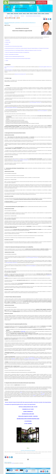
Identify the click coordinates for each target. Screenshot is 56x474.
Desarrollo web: (47, 473)
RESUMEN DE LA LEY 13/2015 (28, 409)
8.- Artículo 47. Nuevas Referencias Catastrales (11, 54)
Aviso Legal (22, 473)
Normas (12, 13)
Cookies (31, 473)
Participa (24, 13)
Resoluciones (16, 13)
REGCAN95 (13, 358)
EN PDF (35, 406)
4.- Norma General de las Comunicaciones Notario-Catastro (13, 46)
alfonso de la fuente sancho (9, 451)
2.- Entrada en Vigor (7, 42)
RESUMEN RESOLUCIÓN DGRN (28, 413)
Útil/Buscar (35, 13)
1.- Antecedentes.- (7, 40)
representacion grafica (22, 453)
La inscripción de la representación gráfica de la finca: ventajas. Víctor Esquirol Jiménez (19, 404)
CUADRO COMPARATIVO (28, 411)
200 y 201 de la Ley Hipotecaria (42, 110)
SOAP (44, 393)
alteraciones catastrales (18, 451)
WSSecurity (42, 394)
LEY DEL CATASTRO (28, 423)
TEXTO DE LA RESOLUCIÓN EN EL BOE (26, 406)
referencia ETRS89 (31, 357)
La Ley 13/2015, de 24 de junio (9, 66)
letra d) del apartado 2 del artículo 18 (35, 102)
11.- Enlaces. (6, 60)
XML (41, 392)
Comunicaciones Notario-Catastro (32, 451)
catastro (24, 451)
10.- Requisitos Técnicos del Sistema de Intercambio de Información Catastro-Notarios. (17, 58)
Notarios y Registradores (20, 8)
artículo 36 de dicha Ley (9, 69)
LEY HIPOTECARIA (28, 421)
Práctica (31, 13)
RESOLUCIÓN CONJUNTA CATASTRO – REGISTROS (28, 416)
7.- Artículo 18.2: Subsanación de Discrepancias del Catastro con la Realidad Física (16, 52)
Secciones (20, 13)
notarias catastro (44, 451)
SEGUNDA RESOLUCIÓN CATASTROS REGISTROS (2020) (28, 418)
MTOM (34, 395)
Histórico (42, 13)
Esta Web (39, 13)
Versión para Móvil (28, 467)
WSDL (21, 392)
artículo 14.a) (16, 159)
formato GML (23, 331)
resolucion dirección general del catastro (34, 453)
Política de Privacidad (27, 473)
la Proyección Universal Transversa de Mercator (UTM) (32, 358)
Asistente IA (47, 13)
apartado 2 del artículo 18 (24, 159)
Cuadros (28, 13)
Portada (8, 13)
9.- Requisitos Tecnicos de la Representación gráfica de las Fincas (14, 56)
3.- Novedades (6, 44)
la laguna (39, 451)
